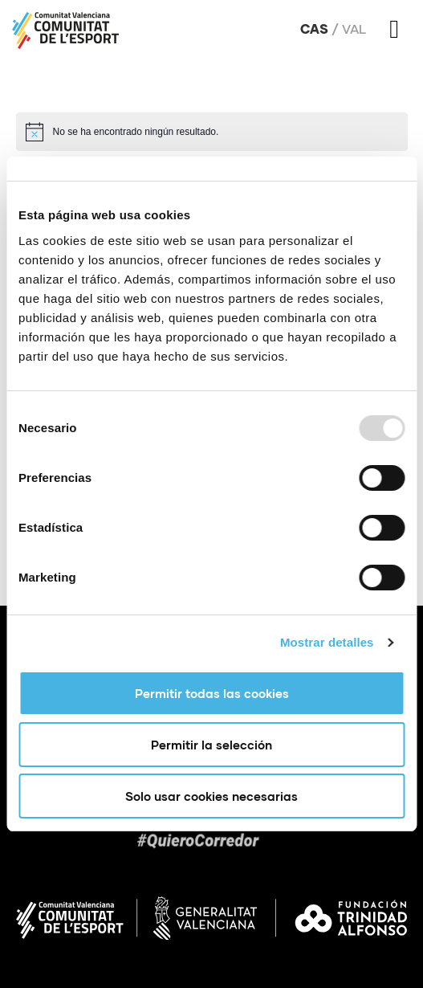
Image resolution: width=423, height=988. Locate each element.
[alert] (212, 131)
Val (354, 28)
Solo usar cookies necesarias (211, 796)
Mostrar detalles (327, 642)
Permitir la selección (211, 744)
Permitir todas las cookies (212, 693)
